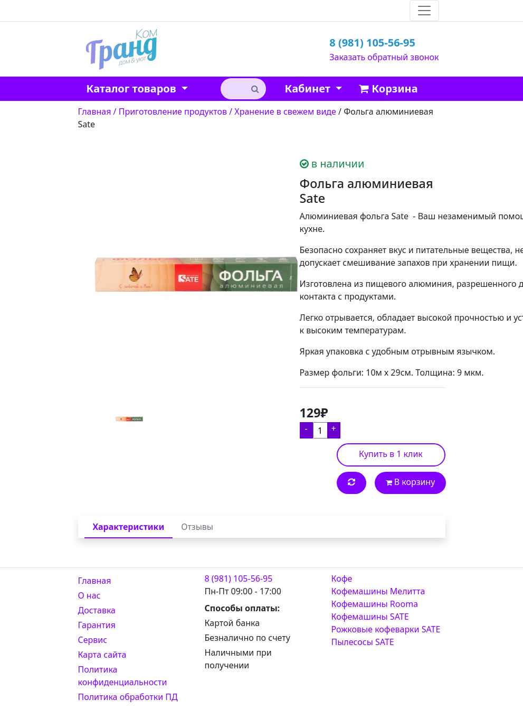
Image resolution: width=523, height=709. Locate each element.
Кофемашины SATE (370, 616)
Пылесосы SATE (362, 642)
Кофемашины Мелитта (378, 591)
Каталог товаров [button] (133, 88)
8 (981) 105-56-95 (372, 42)
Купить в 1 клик (391, 454)
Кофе (342, 578)
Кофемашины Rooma (375, 604)
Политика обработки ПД (128, 697)
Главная (94, 580)
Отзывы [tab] (197, 527)
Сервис (93, 640)
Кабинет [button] (309, 88)
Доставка (97, 610)
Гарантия (97, 625)
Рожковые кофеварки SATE (386, 629)
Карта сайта (102, 654)
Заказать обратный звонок (384, 57)
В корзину (410, 482)
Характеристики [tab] (129, 527)
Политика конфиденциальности (122, 676)
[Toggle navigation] (424, 10)
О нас (89, 595)
